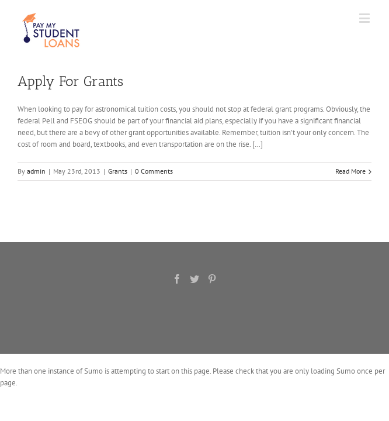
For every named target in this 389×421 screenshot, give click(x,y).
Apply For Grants (70, 81)
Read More (350, 171)
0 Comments (154, 171)
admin (36, 171)
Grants (117, 171)
